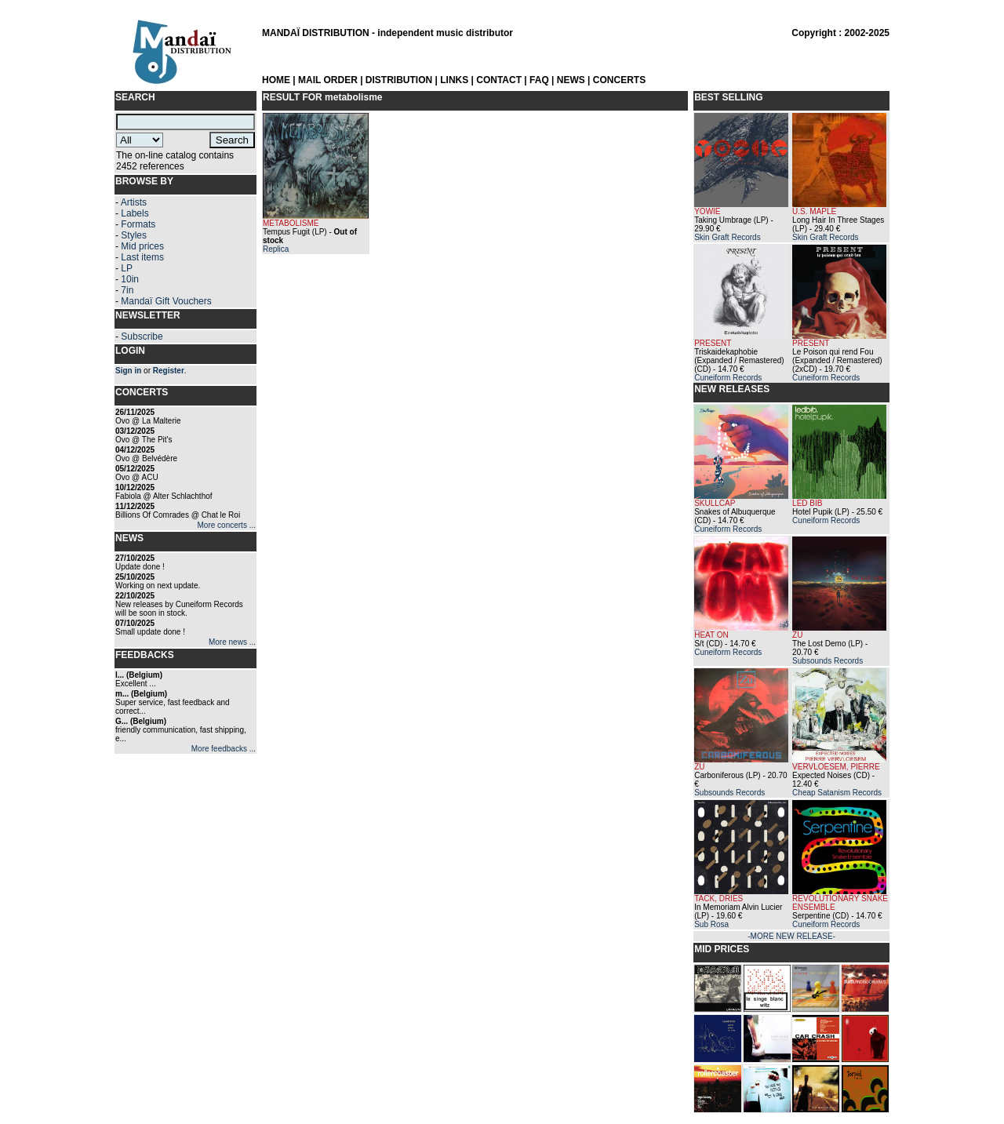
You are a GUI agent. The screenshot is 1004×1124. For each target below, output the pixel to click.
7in (127, 290)
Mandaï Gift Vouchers (166, 301)
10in (130, 279)
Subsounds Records (827, 661)
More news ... (232, 642)
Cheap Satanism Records (837, 792)
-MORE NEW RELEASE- (791, 936)
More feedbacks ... (223, 748)
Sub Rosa (711, 924)
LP (127, 268)
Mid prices (142, 246)
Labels (134, 213)
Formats (138, 224)
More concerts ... (227, 525)
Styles (134, 235)
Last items (142, 257)
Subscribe (141, 336)
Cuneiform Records (728, 377)
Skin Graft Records (727, 237)
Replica (276, 249)
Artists (134, 202)
